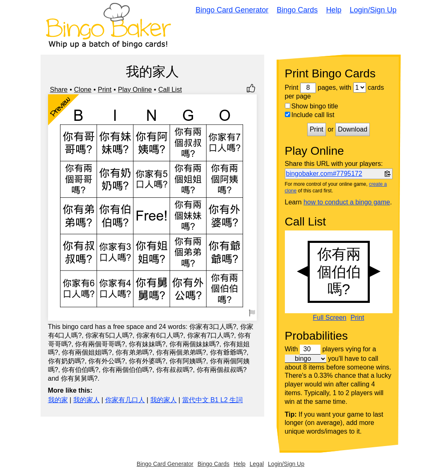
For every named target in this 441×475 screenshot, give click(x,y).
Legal (257, 464)
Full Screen (330, 317)
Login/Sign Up (372, 10)
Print (104, 89)
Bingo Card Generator (231, 10)
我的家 (58, 399)
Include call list (310, 114)
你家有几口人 (125, 399)
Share (59, 89)
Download (352, 129)
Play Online (135, 89)
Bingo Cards (297, 10)
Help (333, 10)
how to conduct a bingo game (347, 202)
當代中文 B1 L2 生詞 (212, 399)
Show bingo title (311, 106)
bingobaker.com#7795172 (324, 173)
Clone (83, 89)
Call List (170, 89)
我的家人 (86, 399)
